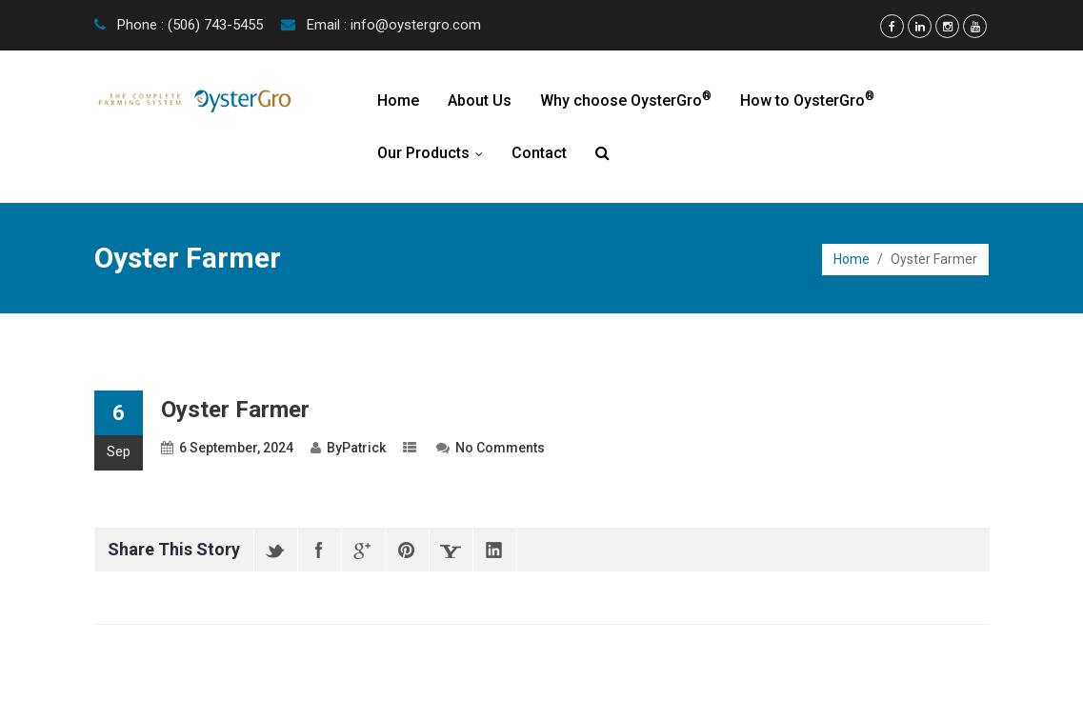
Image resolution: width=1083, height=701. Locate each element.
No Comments (500, 447)
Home (398, 100)
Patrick (364, 447)
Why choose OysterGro (626, 100)
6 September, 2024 (236, 447)
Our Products (434, 153)
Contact (539, 153)
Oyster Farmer (235, 409)
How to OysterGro (807, 100)
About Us (479, 100)
